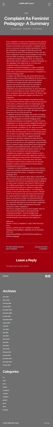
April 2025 (6, 336)
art (3, 377)
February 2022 (7, 352)
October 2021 (7, 365)
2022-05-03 (28, 28)
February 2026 (7, 303)
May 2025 (5, 332)
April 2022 (6, 345)
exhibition (6, 397)
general (5, 400)
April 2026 (6, 297)
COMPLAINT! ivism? (26, 3)
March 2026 (6, 300)
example (5, 393)
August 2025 (6, 323)
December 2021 (7, 358)
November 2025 (7, 313)
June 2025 (6, 329)
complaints (6, 390)
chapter (5, 387)
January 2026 (7, 306)
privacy (5, 276)
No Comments (38, 28)
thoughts (5, 410)
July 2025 (5, 326)
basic (4, 380)
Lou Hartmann (18, 28)
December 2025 (7, 310)
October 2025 (7, 316)
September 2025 (7, 319)
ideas (4, 406)
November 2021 (7, 362)
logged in (15, 266)
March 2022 (6, 349)
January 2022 (7, 355)
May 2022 (5, 342)
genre (4, 403)
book (26, 13)
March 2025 (6, 339)
